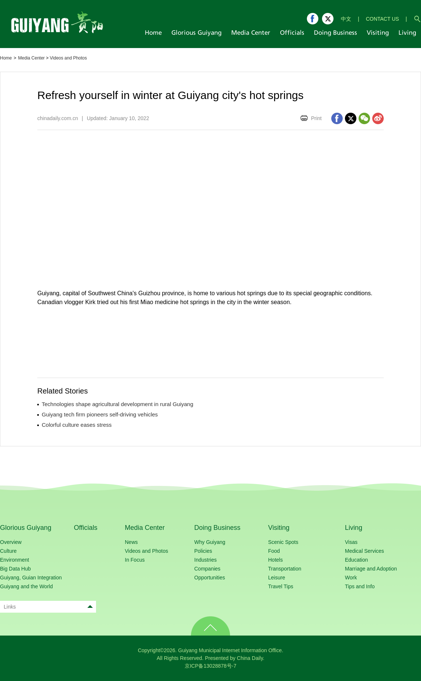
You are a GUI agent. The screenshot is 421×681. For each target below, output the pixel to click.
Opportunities (209, 577)
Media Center (31, 58)
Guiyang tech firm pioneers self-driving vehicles (100, 414)
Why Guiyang (209, 542)
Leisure (276, 577)
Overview (10, 542)
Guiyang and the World (26, 586)
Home (6, 58)
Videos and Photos (68, 58)
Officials (85, 527)
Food (274, 551)
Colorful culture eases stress (77, 425)
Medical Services (364, 551)
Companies (207, 569)
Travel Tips (280, 586)
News (131, 542)
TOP (210, 626)
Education (356, 560)
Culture (8, 551)
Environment (14, 560)
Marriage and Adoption (371, 569)
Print (316, 118)
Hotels (275, 560)
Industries (205, 560)
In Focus (135, 560)
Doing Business (217, 527)
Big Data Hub (15, 569)
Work (351, 577)
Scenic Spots (283, 542)
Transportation (284, 569)
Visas (351, 542)
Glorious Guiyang (25, 527)
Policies (203, 551)
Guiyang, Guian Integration (31, 577)
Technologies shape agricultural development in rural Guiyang (117, 404)
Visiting (279, 527)
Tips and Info (359, 586)
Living (353, 527)
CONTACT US (382, 19)
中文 (346, 19)
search (417, 19)
